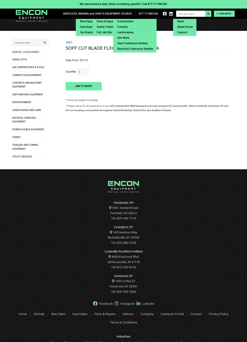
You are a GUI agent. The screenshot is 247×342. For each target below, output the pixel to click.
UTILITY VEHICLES (22, 156)
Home (23, 314)
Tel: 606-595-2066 (123, 291)
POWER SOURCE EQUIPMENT (28, 129)
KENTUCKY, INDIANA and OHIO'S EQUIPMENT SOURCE (98, 13)
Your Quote (223, 13)
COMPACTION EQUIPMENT (27, 75)
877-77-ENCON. (157, 4)
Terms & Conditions (123, 322)
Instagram (125, 303)
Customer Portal (207, 24)
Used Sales (79, 314)
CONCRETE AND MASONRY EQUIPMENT (27, 84)
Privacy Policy (218, 314)
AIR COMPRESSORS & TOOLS (28, 67)
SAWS (69, 42)
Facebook (103, 303)
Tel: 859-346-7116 (123, 218)
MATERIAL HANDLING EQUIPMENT (24, 119)
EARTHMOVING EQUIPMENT (27, 94)
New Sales (58, 314)
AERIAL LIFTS (19, 59)
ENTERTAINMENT (21, 102)
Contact (230, 24)
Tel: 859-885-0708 (123, 243)
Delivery (144, 24)
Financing (162, 24)
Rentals (39, 314)
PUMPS (16, 137)
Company (147, 314)
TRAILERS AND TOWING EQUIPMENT (25, 147)
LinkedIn (145, 303)
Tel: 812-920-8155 (123, 267)
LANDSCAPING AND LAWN (26, 110)
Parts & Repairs (105, 314)
